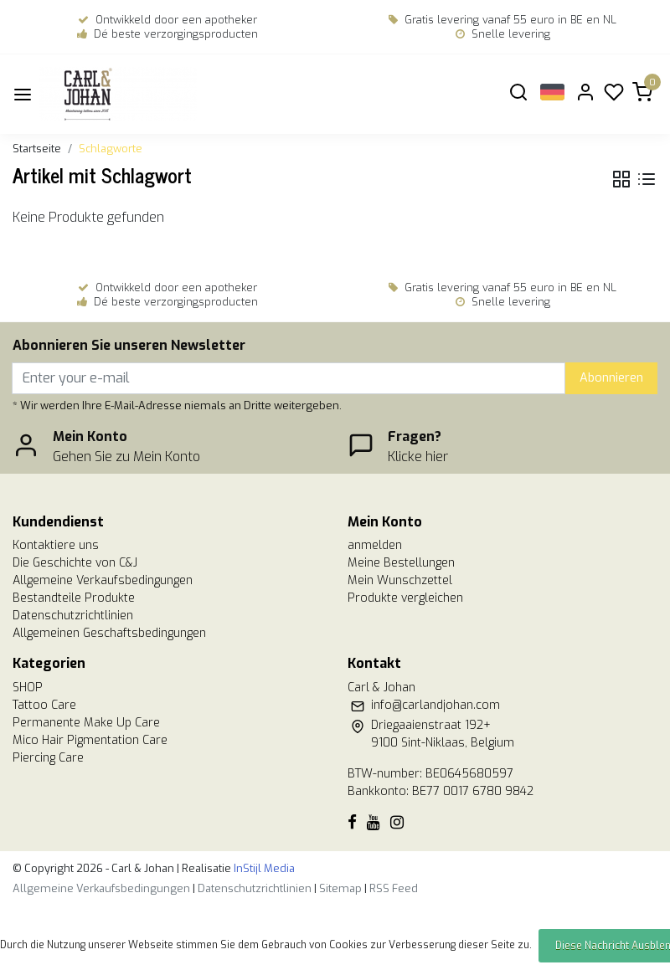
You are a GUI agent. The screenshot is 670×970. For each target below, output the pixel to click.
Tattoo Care (44, 705)
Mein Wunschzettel (400, 580)
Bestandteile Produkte (74, 598)
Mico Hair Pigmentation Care (90, 740)
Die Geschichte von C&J (75, 563)
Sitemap (340, 888)
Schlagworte (110, 148)
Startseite (37, 148)
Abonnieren (611, 378)
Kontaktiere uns (56, 545)
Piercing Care (48, 758)
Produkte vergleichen (405, 598)
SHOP (28, 687)
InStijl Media (263, 868)
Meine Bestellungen (401, 563)
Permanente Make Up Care (86, 723)
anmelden (375, 545)
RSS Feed (393, 888)
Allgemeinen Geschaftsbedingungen (109, 633)
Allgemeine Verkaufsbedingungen (103, 580)
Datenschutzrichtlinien (73, 616)
